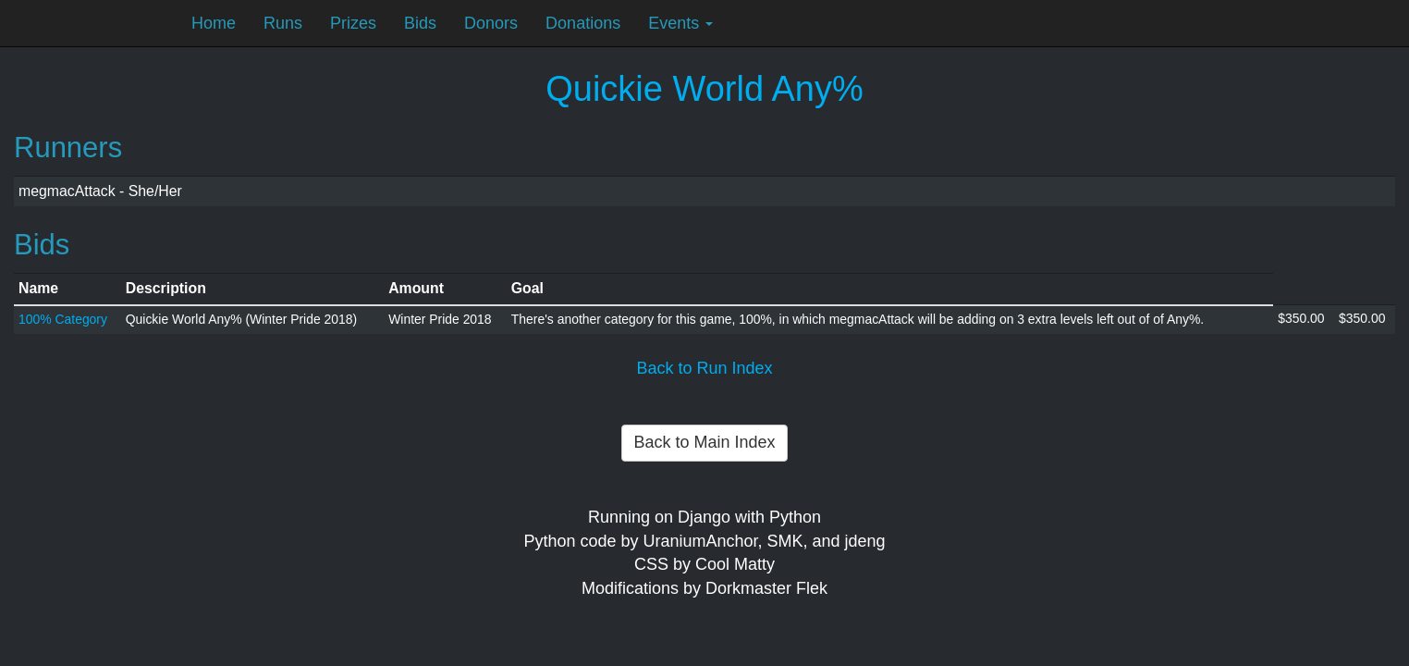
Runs (282, 23)
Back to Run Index (704, 368)
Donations (582, 23)
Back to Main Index (704, 442)
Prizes (353, 23)
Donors (491, 23)
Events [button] (680, 23)
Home (213, 23)
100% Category (62, 319)
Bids (420, 23)
